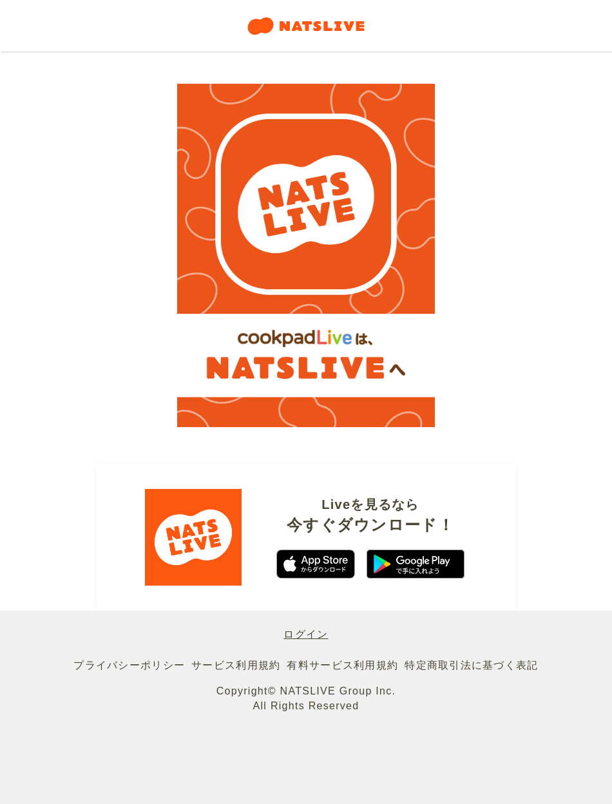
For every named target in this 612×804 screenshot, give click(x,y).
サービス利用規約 (235, 665)
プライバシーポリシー (129, 665)
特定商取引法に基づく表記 (471, 665)
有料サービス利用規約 (342, 665)
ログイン (305, 634)
